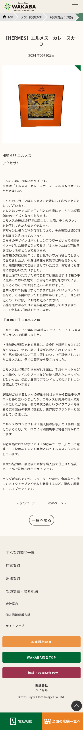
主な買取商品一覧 (20, 552)
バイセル (41, 690)
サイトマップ (15, 626)
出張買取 (13, 578)
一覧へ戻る (42, 520)
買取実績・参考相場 (22, 591)
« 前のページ (26, 503)
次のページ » (57, 503)
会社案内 (12, 603)
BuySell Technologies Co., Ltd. (46, 697)
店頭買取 (13, 565)
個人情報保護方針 (18, 614)
